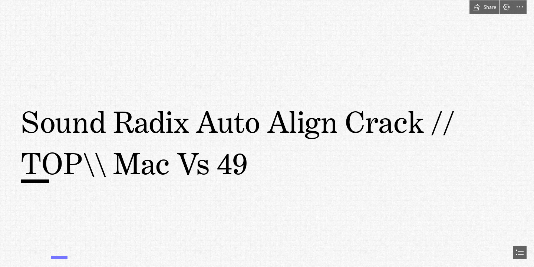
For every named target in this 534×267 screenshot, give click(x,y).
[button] (484, 7)
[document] (267, 133)
